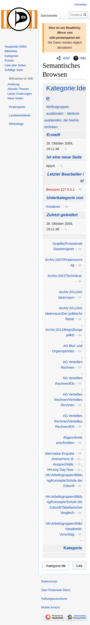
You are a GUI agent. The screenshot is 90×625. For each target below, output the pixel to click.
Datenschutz (49, 581)
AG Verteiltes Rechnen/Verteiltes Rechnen (68, 399)
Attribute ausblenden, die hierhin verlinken (61, 120)
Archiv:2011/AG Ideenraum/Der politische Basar (64, 313)
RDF (66, 58)
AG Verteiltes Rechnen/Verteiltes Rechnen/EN (68, 421)
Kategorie (73, 548)
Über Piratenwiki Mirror (56, 590)
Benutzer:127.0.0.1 (60, 189)
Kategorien (11, 56)
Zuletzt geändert (62, 215)
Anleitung (13, 84)
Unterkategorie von (65, 198)
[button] (21, 78)
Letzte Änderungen (19, 93)
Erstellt (53, 135)
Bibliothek (11, 51)
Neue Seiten (15, 98)
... (81, 540)
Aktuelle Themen (18, 89)
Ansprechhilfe (63, 464)
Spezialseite (49, 15)
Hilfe (82, 58)
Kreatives (53, 206)
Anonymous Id (62, 459)
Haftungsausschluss (54, 598)
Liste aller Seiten (15, 65)
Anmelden (80, 4)
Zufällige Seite (14, 70)
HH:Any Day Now (60, 470)
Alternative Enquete (59, 453)
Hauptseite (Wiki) (15, 46)
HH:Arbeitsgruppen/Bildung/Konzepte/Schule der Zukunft (64, 480)
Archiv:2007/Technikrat (65, 276)
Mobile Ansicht (50, 607)
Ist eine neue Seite (64, 157)
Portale (9, 60)
